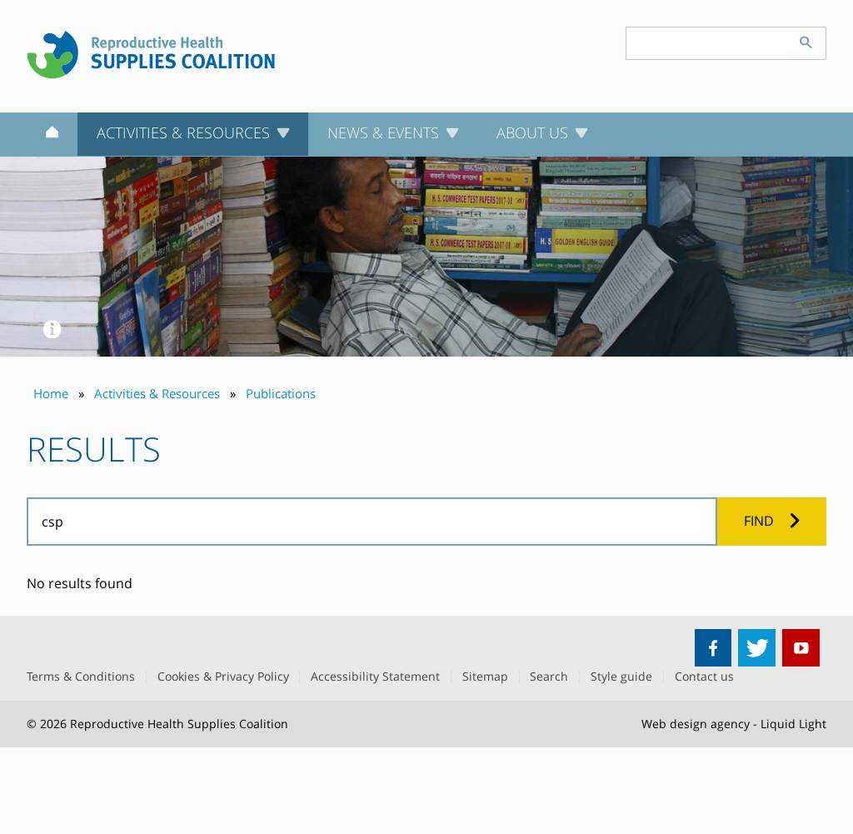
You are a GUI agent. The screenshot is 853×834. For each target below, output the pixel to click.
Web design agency (695, 724)
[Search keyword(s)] (706, 43)
